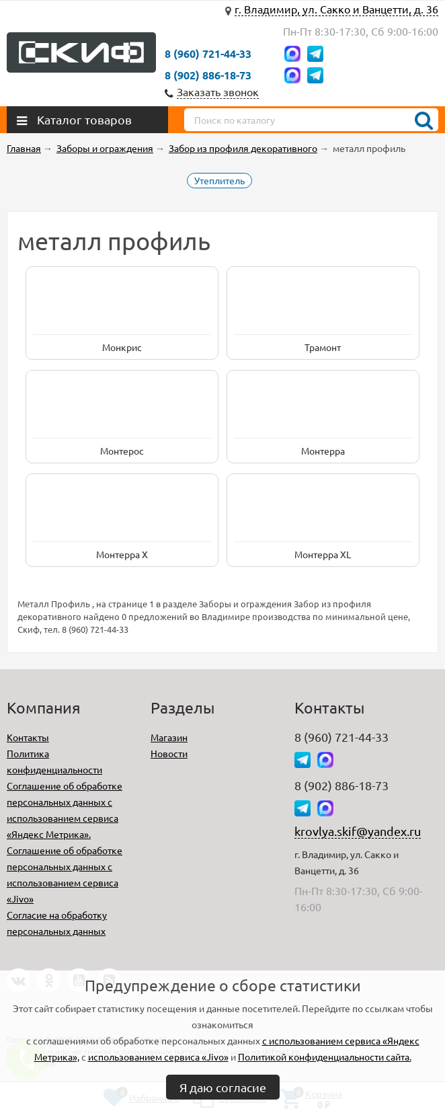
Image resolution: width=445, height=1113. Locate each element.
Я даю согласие (222, 1087)
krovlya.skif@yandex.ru (357, 831)
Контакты (28, 737)
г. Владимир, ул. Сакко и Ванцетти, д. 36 (336, 8)
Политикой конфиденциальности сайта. (324, 1056)
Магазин (169, 737)
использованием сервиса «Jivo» (158, 1056)
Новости (169, 753)
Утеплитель (219, 180)
